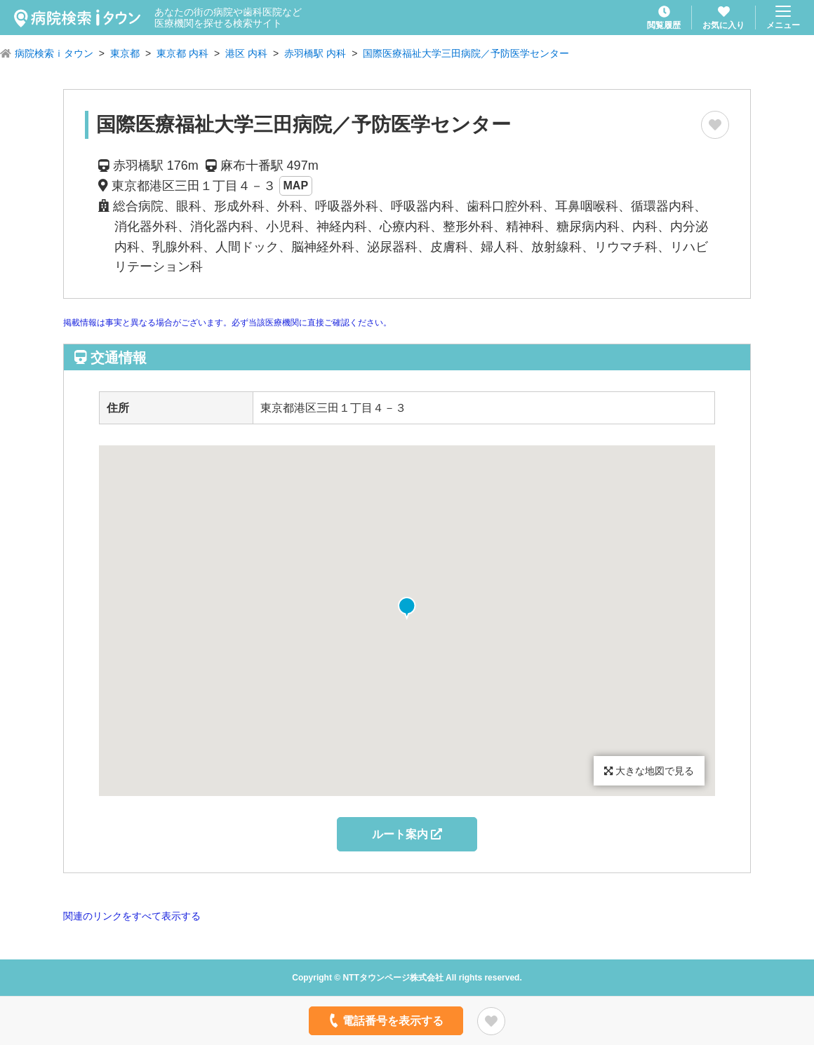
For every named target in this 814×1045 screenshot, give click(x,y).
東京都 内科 (182, 53)
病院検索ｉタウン (54, 53)
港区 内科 (246, 53)
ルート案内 (407, 834)
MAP (296, 185)
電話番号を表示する (384, 1020)
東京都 (125, 53)
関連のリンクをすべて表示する (132, 916)
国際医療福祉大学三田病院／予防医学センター (466, 53)
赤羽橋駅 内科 (315, 53)
